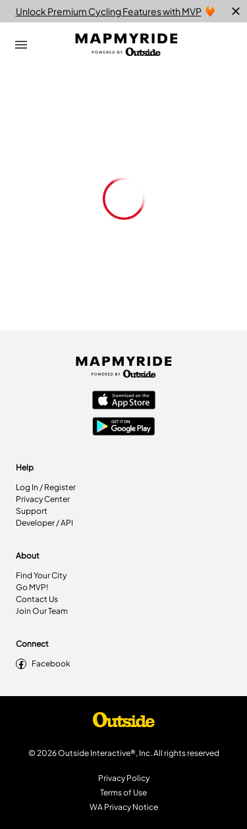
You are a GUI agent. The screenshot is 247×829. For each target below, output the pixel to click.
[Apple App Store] (123, 401)
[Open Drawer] (21, 45)
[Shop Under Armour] (124, 723)
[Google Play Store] (123, 427)
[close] (235, 11)
